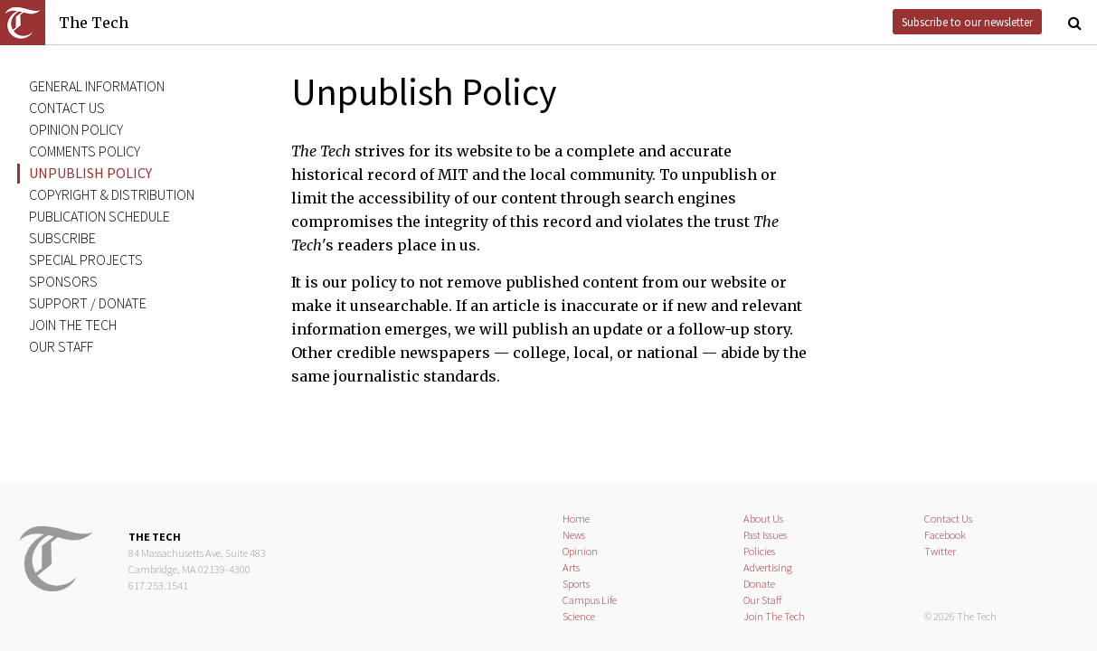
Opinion (580, 551)
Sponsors (63, 281)
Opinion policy (76, 129)
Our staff (61, 346)
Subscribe (62, 238)
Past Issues (765, 535)
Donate (759, 583)
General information (97, 86)
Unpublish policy (90, 173)
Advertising (767, 567)
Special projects (86, 259)
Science (579, 616)
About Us (763, 518)
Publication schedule (99, 216)
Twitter (940, 551)
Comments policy (84, 151)
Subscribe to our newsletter (967, 21)
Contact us (67, 108)
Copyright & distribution (111, 194)
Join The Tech (73, 325)
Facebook (945, 535)
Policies (759, 551)
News (574, 535)
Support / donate (88, 303)
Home (576, 518)
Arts (571, 567)
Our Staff (762, 600)
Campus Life (590, 600)
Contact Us (948, 518)
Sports (576, 583)
